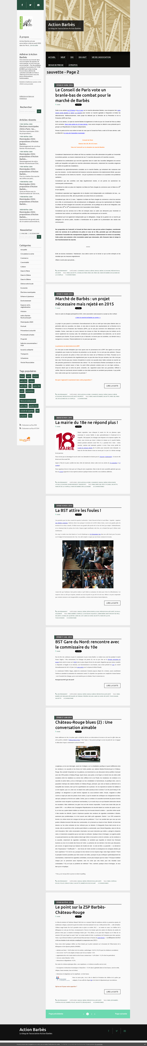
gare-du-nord (88, 616)
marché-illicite (105, 616)
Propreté (24, 339)
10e (30, 416)
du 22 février (71, 110)
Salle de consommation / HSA (29, 344)
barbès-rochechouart (88, 883)
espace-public (69, 883)
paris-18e (36, 386)
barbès (35, 376)
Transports (24, 354)
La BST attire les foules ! (78, 510)
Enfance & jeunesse (27, 296)
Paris (22, 376)
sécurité (58, 616)
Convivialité (25, 262)
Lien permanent (61, 270)
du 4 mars (80, 110)
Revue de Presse (55, 65)
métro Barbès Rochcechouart (26, 317)
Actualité (24, 250)
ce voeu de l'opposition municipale (74, 133)
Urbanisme (24, 358)
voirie (29, 376)
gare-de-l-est (79, 616)
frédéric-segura (88, 696)
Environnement (26, 301)
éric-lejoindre (86, 486)
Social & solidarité (27, 350)
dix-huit (83, 57)
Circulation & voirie (27, 254)
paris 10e (23, 381)
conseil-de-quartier (27, 411)
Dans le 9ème (25, 271)
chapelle (79, 613)
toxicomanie (114, 696)
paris (68, 273)
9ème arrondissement (27, 401)
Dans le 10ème (26, 275)
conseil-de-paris (82, 273)
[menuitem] (52, 56)
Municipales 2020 (27, 322)
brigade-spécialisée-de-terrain (72, 696)
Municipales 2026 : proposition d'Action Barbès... (28, 186)
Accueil (52, 57)
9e (30, 386)
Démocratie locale (27, 284)
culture (31, 381)
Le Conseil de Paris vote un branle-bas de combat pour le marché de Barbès (83, 95)
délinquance (86, 1002)
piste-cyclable (106, 484)
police (62, 883)
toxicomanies (59, 618)
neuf (63, 57)
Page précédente (56, 1014)
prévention (30, 391)
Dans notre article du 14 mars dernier (76, 124)
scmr (22, 391)
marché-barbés (98, 396)
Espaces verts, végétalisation (25, 306)
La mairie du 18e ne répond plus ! (86, 422)
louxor (22, 396)
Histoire (23, 311)
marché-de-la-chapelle (63, 486)
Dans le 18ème (26, 279)
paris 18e (23, 386)
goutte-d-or (33, 406)
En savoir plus (99, 1044)
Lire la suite (34, 45)
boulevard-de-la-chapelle (66, 398)
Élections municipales (28, 292)
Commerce (24, 258)
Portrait (23, 326)
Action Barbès (61, 24)
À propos (73, 65)
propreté (23, 416)
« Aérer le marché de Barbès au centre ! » (87, 317)
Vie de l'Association (27, 362)
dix (72, 57)
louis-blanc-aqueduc (90, 613)
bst (61, 696)
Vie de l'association (101, 57)
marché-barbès (105, 273)
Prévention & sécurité (28, 330)
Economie (24, 288)
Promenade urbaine (27, 335)
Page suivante (121, 1014)
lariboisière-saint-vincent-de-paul (109, 613)
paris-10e (23, 406)
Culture (23, 267)
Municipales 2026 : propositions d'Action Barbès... (28, 141)
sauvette (73, 273)
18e (37, 411)
